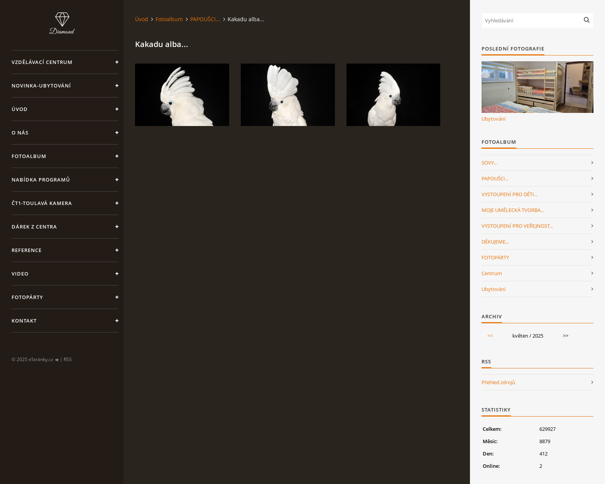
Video (20, 273)
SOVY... (489, 162)
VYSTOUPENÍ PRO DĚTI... (509, 194)
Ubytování (493, 118)
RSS (68, 359)
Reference (27, 250)
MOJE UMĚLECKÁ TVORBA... (513, 210)
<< (490, 335)
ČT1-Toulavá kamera (42, 203)
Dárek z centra (34, 226)
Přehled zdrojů (498, 382)
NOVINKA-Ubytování (41, 85)
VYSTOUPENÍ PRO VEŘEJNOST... (517, 225)
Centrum (492, 273)
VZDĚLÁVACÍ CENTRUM (42, 62)
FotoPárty (27, 297)
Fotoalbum (29, 156)
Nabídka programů (41, 179)
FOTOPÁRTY (495, 257)
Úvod (20, 109)
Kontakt (24, 320)
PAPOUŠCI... (205, 19)
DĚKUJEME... (495, 241)
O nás (20, 132)
